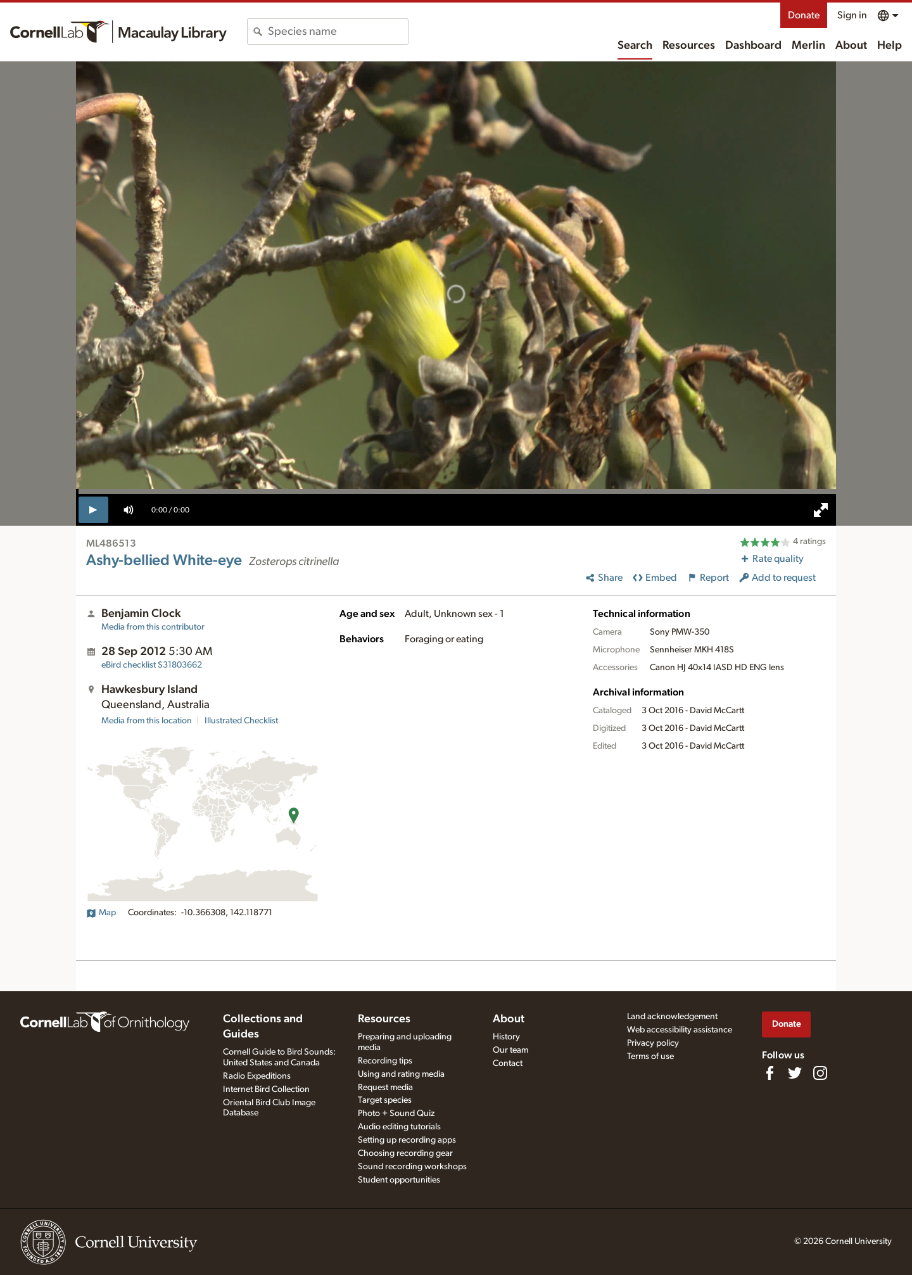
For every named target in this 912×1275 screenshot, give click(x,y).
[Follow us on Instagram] (820, 1073)
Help (889, 45)
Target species (385, 1100)
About (851, 45)
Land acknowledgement (672, 1016)
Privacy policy (653, 1043)
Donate (804, 15)
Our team (510, 1050)
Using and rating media (401, 1074)
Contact (507, 1063)
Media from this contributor (153, 627)
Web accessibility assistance (679, 1029)
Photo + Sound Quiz (396, 1113)
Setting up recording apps (407, 1140)
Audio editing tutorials (399, 1126)
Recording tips (385, 1060)
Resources (688, 45)
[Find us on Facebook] (769, 1073)
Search (635, 45)
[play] (93, 510)
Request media (385, 1087)
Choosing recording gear (405, 1153)
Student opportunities (399, 1180)
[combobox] (338, 31)
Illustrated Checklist (241, 720)
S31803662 (151, 665)
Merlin (808, 45)
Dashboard (753, 45)
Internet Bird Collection (266, 1089)
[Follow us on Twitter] (794, 1073)
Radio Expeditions (257, 1076)
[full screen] (820, 510)
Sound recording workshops (412, 1166)
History (506, 1036)
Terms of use (650, 1056)
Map (101, 912)
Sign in (852, 15)
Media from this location (146, 720)
